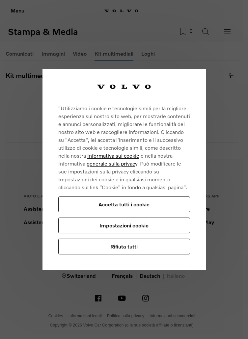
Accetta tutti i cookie (124, 204)
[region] (124, 169)
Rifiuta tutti (124, 246)
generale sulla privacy (112, 163)
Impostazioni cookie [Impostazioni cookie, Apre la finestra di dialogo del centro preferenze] (124, 225)
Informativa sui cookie (113, 155)
